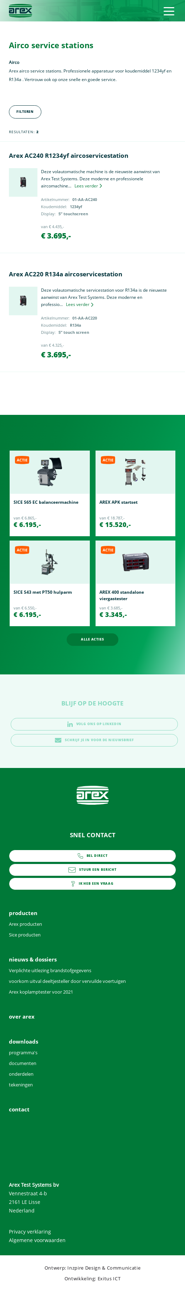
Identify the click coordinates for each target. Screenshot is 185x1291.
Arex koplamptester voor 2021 (41, 992)
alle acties (92, 639)
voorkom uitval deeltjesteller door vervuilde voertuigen (67, 981)
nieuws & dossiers (33, 959)
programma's (23, 1052)
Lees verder (88, 186)
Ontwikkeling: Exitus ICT (93, 1278)
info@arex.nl (92, 870)
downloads (23, 1041)
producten (23, 912)
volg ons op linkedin (94, 724)
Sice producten (25, 934)
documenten (22, 1063)
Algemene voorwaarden (37, 1240)
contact (92, 884)
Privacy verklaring (30, 1231)
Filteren (25, 111)
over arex (22, 1016)
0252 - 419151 (92, 856)
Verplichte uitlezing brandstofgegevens (50, 970)
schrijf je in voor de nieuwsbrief (94, 740)
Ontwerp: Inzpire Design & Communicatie (93, 1268)
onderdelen (21, 1074)
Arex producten (25, 924)
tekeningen (21, 1084)
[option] (50, 493)
